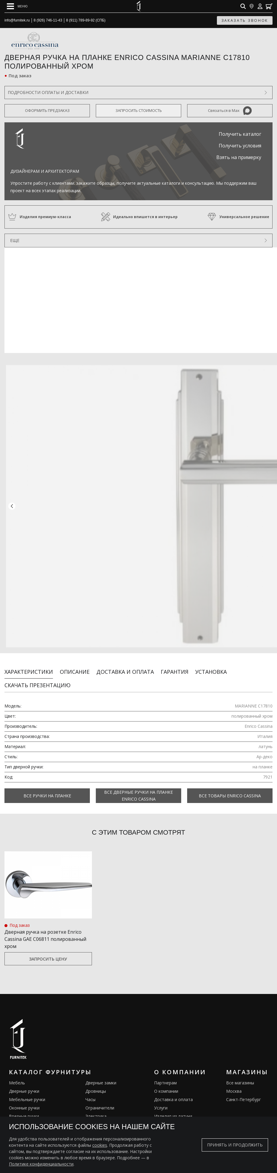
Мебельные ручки (27, 1093)
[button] (12, 503)
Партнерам (165, 1077)
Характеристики (28, 665)
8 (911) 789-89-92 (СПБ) (86, 20)
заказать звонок (244, 20)
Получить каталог (240, 134)
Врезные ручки (24, 1110)
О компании (166, 1085)
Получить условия (240, 145)
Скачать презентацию (37, 679)
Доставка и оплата (125, 665)
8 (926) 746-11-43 (48, 20)
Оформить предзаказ (47, 110)
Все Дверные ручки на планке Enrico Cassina (138, 789)
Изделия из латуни (173, 1110)
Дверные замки (100, 1077)
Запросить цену (48, 953)
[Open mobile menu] (17, 6)
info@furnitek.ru (17, 20)
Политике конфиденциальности (41, 1164)
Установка (211, 665)
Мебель (17, 1077)
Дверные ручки (24, 1085)
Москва (234, 1085)
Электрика (96, 1110)
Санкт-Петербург (243, 1093)
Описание (75, 665)
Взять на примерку (238, 157)
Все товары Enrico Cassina (230, 790)
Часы (90, 1093)
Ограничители (99, 1102)
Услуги (161, 1102)
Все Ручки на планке (47, 790)
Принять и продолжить (235, 1145)
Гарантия (174, 665)
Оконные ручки (24, 1102)
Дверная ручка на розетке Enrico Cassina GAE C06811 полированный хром (45, 933)
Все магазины (240, 1077)
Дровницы (95, 1085)
